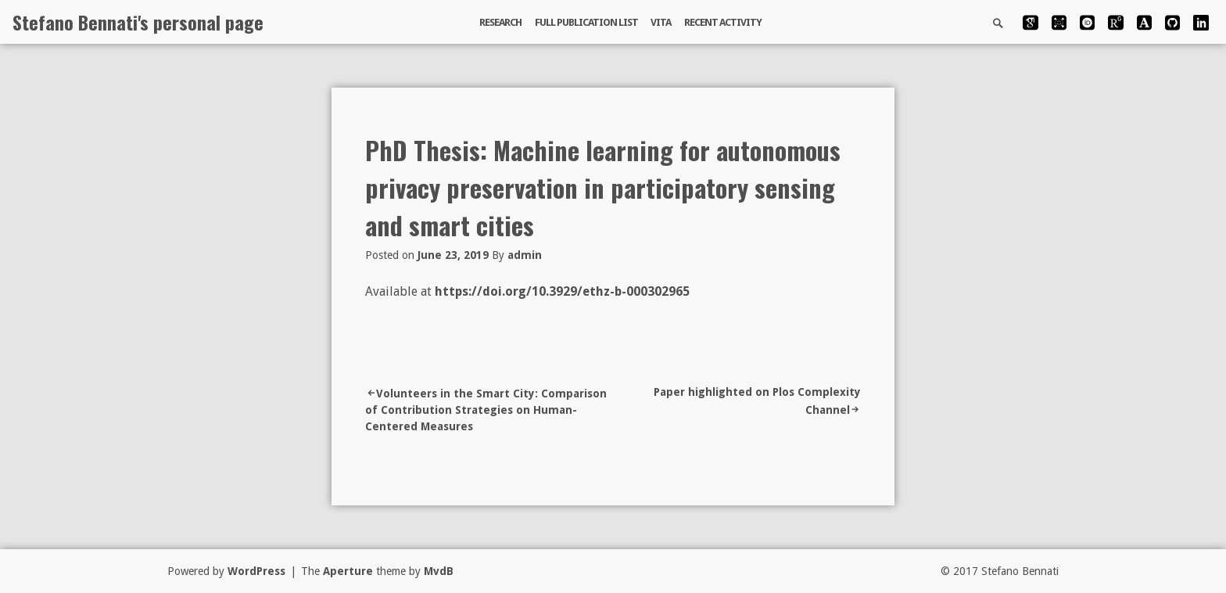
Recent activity (723, 22)
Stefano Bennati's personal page (138, 22)
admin (524, 255)
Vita (661, 22)
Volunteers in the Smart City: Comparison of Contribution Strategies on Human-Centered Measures (486, 410)
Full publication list (586, 22)
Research (500, 22)
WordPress (256, 571)
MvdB (438, 571)
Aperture (348, 571)
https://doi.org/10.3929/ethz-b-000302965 (562, 291)
